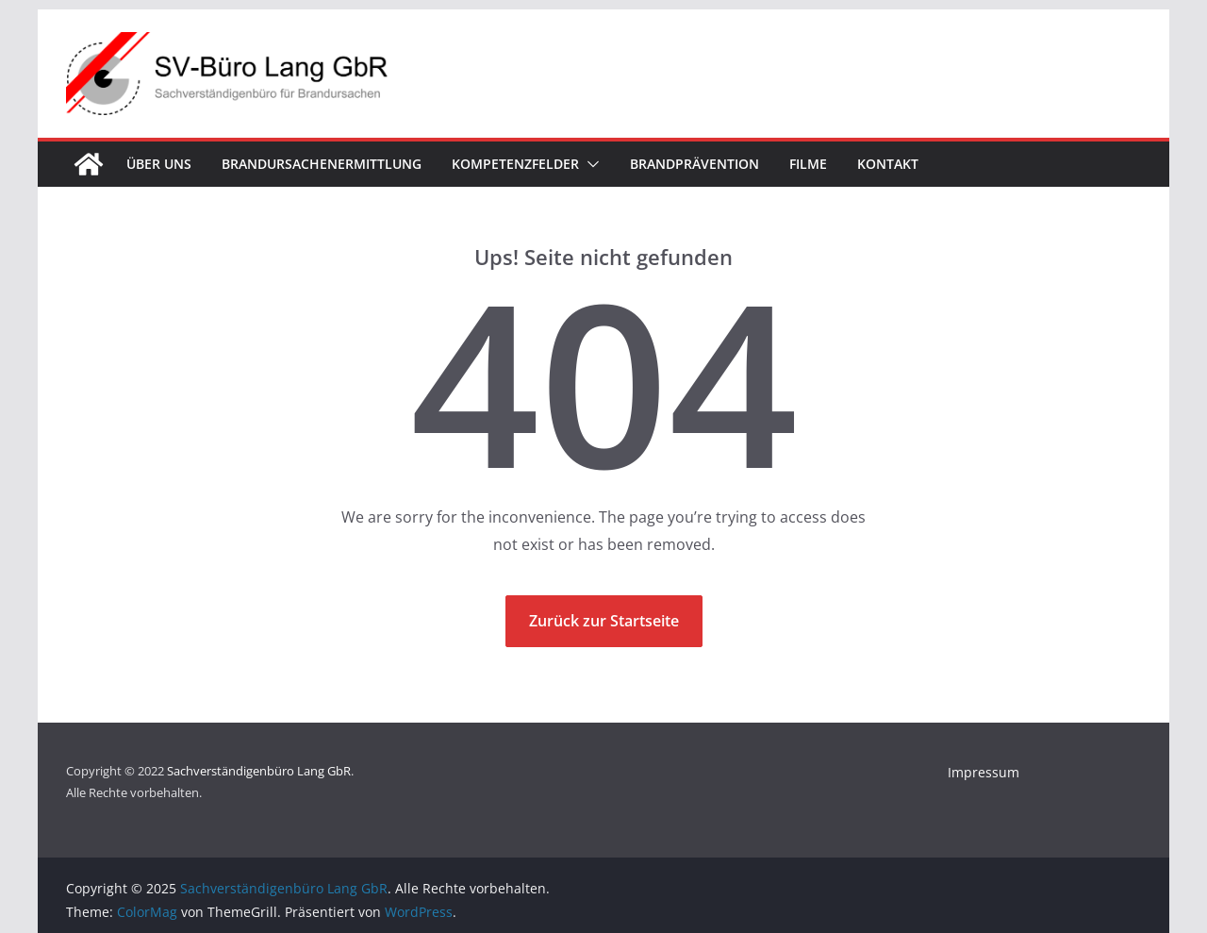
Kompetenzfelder (515, 164)
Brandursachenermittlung (322, 164)
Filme (808, 164)
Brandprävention (694, 164)
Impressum (983, 772)
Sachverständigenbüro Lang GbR (259, 770)
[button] (589, 164)
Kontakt (887, 164)
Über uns (158, 164)
